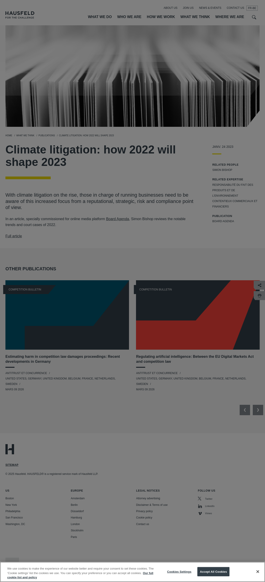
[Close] (258, 576)
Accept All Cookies (213, 576)
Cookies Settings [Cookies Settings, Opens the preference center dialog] (179, 576)
